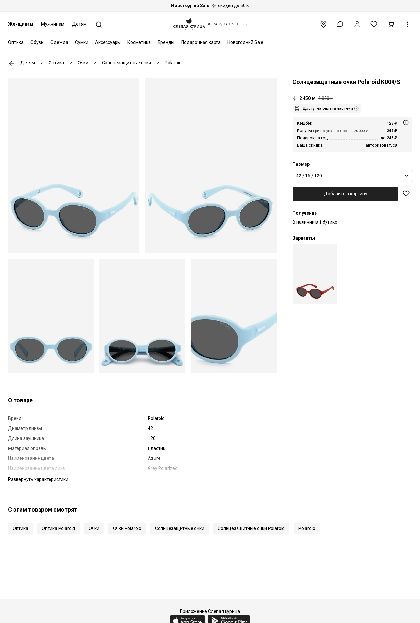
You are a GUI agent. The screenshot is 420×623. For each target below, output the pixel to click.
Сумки (81, 42)
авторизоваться (381, 145)
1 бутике (328, 222)
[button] (340, 24)
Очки (94, 528)
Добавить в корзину (345, 193)
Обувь (37, 42)
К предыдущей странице (11, 63)
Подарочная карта (201, 42)
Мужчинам (52, 24)
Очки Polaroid (127, 528)
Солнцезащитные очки (179, 528)
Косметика (139, 42)
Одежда (59, 42)
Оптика (16, 42)
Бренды (166, 42)
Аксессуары (108, 42)
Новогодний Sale (245, 42)
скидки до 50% (210, 5)
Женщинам (20, 24)
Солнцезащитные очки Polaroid (251, 528)
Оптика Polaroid (58, 528)
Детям (79, 24)
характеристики (38, 479)
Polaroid (306, 528)
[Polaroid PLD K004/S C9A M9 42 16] (315, 274)
